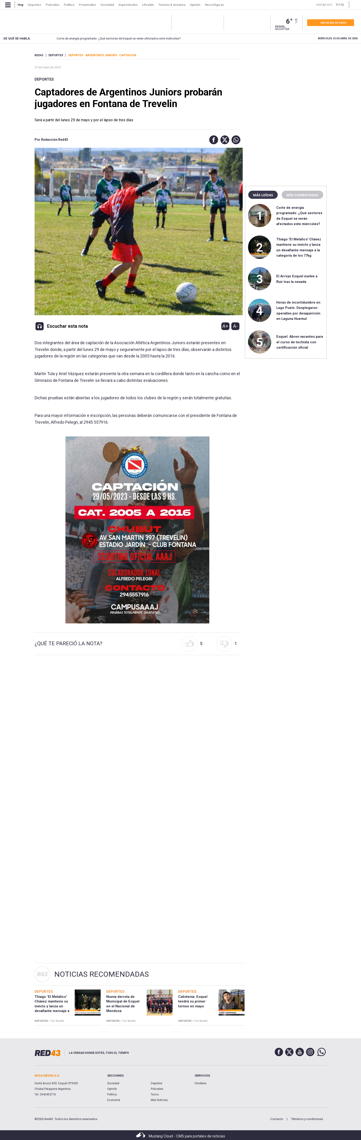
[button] (212, 139)
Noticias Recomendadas (101, 974)
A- (235, 326)
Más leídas (263, 195)
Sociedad (113, 1083)
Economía (113, 1100)
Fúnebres (200, 1083)
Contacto (276, 1119)
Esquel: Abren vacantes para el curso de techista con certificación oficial (299, 342)
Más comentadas (302, 195)
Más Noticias (159, 1100)
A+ (225, 326)
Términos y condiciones (307, 1119)
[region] (286, 82)
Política (112, 1094)
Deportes (44, 79)
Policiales (157, 1089)
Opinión (112, 1089)
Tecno (155, 1094)
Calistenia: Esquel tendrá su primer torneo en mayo (192, 1001)
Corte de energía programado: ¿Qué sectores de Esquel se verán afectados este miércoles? (109, 38)
